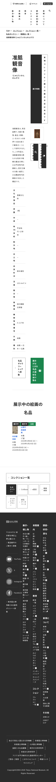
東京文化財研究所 (37, 748)
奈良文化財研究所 (28, 752)
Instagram (12, 582)
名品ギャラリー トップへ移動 (20, 368)
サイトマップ (28, 763)
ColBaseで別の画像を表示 (43, 156)
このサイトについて (29, 759)
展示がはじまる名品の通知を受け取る (35, 370)
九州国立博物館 (36, 744)
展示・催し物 (13, 16)
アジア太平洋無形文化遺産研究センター (28, 755)
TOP (8, 31)
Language (48, 4)
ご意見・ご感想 (13, 759)
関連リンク (44, 759)
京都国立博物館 (41, 741)
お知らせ (46, 717)
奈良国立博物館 (20, 744)
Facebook (12, 593)
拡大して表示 (33, 152)
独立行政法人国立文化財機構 (20, 741)
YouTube (12, 559)
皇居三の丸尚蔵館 (19, 748)
